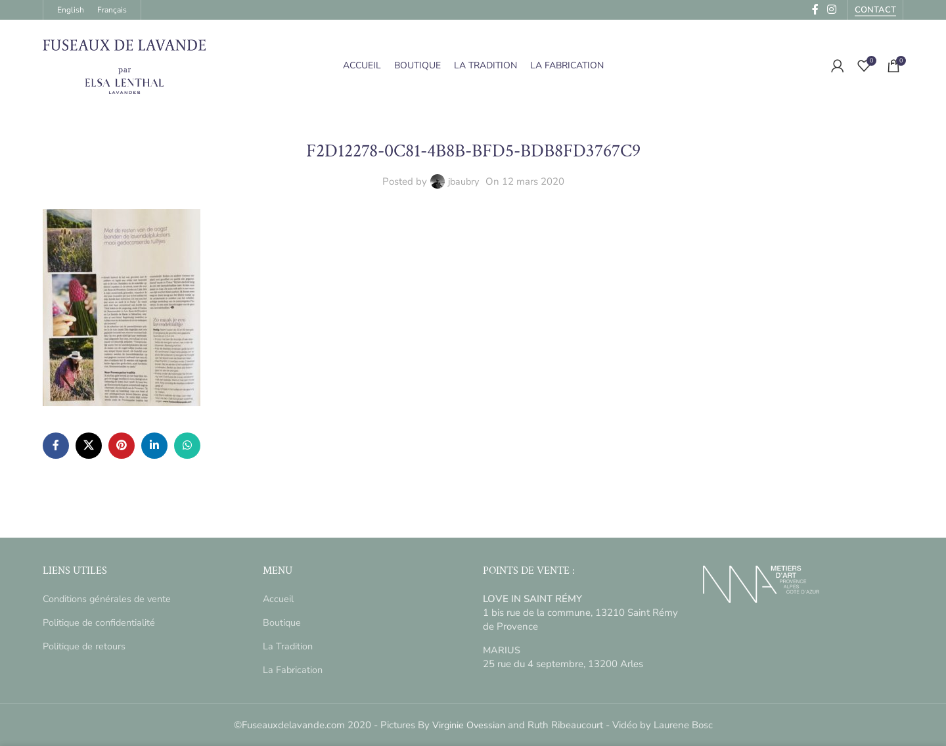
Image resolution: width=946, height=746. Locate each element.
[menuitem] (71, 10)
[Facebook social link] (56, 445)
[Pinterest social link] (121, 445)
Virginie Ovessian (468, 725)
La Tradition (288, 646)
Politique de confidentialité (101, 622)
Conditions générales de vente (109, 598)
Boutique (282, 622)
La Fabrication (293, 669)
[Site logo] (125, 65)
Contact (875, 10)
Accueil (278, 598)
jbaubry (463, 181)
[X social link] (89, 445)
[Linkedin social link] (154, 445)
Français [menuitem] (112, 10)
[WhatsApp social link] (187, 445)
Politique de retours (85, 646)
